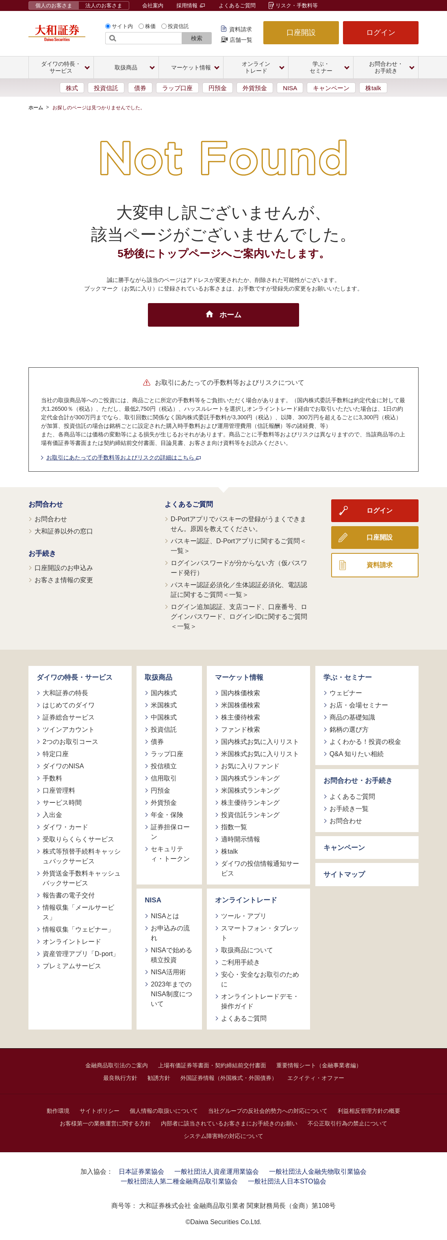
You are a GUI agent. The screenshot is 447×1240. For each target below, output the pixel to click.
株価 (150, 26)
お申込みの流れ (170, 933)
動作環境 (58, 1111)
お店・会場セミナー (359, 705)
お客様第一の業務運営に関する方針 (105, 1123)
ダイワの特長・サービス (75, 677)
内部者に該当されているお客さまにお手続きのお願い (229, 1123)
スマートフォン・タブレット (260, 933)
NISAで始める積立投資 (171, 955)
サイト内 (122, 26)
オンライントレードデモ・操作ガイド (260, 1001)
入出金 (52, 814)
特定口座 (56, 753)
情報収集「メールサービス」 (78, 912)
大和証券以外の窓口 (64, 531)
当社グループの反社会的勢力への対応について (268, 1111)
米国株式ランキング (250, 790)
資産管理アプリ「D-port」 (81, 953)
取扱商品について (247, 950)
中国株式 (164, 717)
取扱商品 (158, 677)
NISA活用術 (168, 972)
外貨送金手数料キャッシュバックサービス (82, 878)
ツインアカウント (69, 729)
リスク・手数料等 (297, 5)
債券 (140, 88)
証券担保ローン (170, 832)
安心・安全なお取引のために (260, 979)
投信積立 (164, 766)
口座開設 (301, 32)
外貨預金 (255, 88)
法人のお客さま (103, 5)
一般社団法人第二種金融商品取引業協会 (179, 1181)
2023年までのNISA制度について (171, 994)
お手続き (42, 553)
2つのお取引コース (70, 741)
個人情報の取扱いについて (164, 1111)
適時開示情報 (240, 839)
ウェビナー (346, 692)
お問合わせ (45, 504)
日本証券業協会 (141, 1171)
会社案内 (152, 5)
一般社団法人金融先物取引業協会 (318, 1171)
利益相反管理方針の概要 (369, 1111)
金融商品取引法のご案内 (116, 1065)
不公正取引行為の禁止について (347, 1123)
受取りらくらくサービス (78, 839)
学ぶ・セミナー (347, 677)
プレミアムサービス (72, 966)
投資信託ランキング (250, 814)
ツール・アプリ (244, 916)
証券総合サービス (69, 717)
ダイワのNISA (63, 766)
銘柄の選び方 (349, 729)
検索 (196, 38)
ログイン (380, 32)
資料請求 (240, 29)
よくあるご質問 (237, 5)
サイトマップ (344, 874)
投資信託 (178, 26)
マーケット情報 (239, 677)
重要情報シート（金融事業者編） (319, 1065)
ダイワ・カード (65, 827)
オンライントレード (72, 941)
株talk (373, 88)
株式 (72, 88)
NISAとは (165, 916)
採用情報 (190, 5)
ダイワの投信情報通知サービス (260, 868)
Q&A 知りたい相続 (357, 753)
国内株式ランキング (250, 778)
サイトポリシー (99, 1111)
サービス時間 (62, 802)
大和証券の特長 (65, 692)
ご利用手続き (240, 962)
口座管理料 (59, 790)
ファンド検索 (240, 729)
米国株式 (164, 705)
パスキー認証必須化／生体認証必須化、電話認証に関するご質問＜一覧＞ (239, 589)
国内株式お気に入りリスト (260, 741)
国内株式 (164, 692)
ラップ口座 (177, 88)
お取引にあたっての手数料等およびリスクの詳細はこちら (123, 457)
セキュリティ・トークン (170, 853)
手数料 (52, 778)
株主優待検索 (240, 717)
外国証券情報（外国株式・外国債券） (228, 1078)
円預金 (217, 88)
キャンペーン (331, 88)
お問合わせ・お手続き (358, 781)
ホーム (35, 108)
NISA (290, 88)
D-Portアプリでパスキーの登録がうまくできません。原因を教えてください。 (238, 524)
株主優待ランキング (250, 802)
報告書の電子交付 (69, 895)
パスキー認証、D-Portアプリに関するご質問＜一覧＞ (238, 546)
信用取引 (164, 778)
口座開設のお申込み (64, 567)
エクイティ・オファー (315, 1078)
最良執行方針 (120, 1078)
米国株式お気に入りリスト (260, 753)
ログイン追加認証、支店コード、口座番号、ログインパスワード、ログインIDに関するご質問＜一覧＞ (239, 616)
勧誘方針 (159, 1078)
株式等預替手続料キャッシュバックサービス (82, 856)
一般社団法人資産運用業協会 (216, 1171)
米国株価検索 (240, 705)
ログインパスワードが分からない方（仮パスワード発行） (239, 567)
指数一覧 (234, 827)
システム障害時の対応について (223, 1136)
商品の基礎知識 (352, 717)
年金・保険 (167, 814)
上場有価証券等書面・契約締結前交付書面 (212, 1065)
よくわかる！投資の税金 (365, 741)
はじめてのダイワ (69, 705)
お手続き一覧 (349, 808)
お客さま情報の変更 (64, 580)
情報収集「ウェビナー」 (78, 929)
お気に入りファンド (250, 766)
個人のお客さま (53, 5)
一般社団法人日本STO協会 (287, 1181)
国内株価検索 (240, 692)
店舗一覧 (241, 40)
